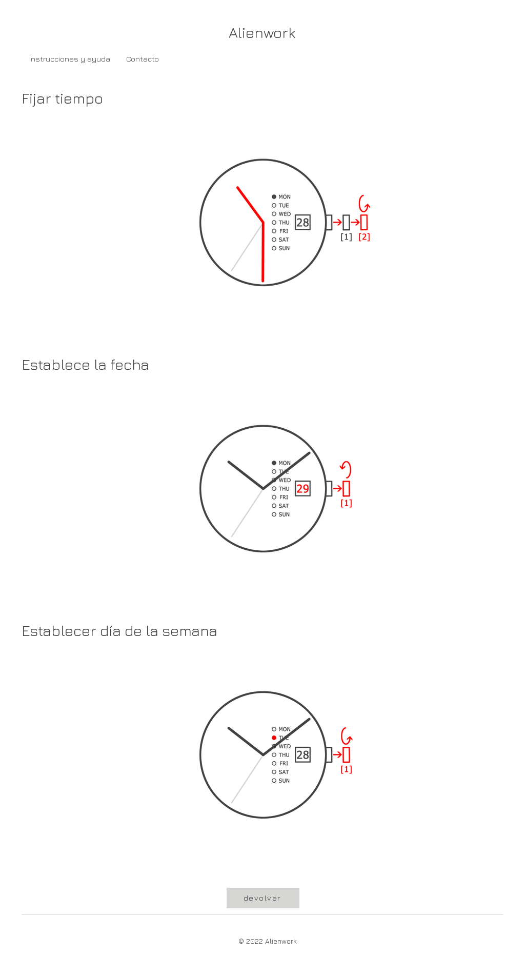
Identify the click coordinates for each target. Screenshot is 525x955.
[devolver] (263, 898)
